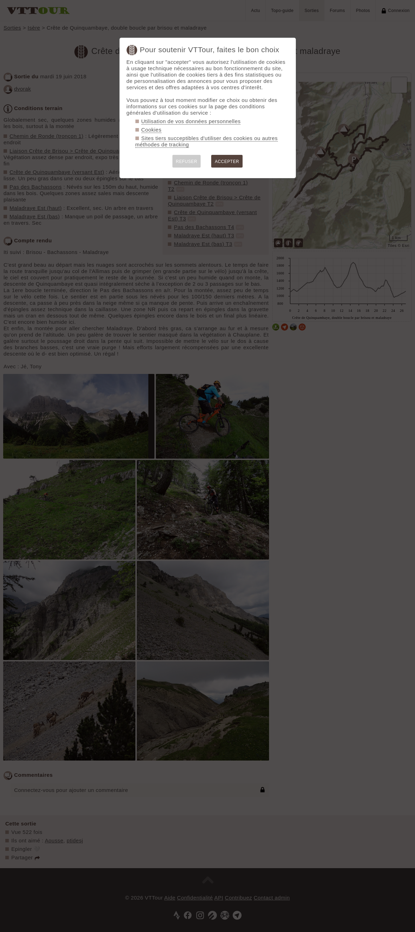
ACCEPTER (227, 161)
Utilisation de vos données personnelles (191, 121)
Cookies (151, 130)
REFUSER (186, 161)
